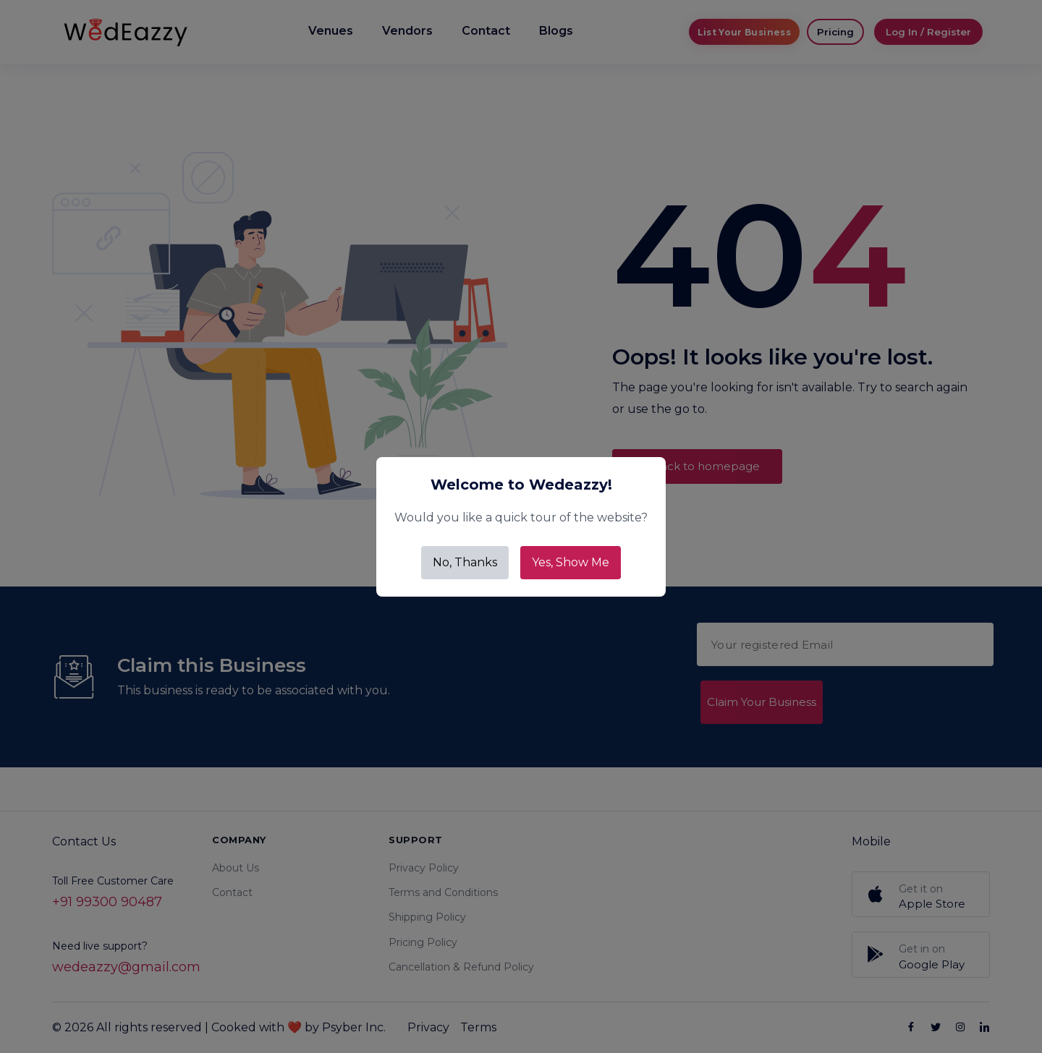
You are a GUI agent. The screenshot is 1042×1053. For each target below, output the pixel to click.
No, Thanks (465, 562)
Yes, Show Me (570, 562)
